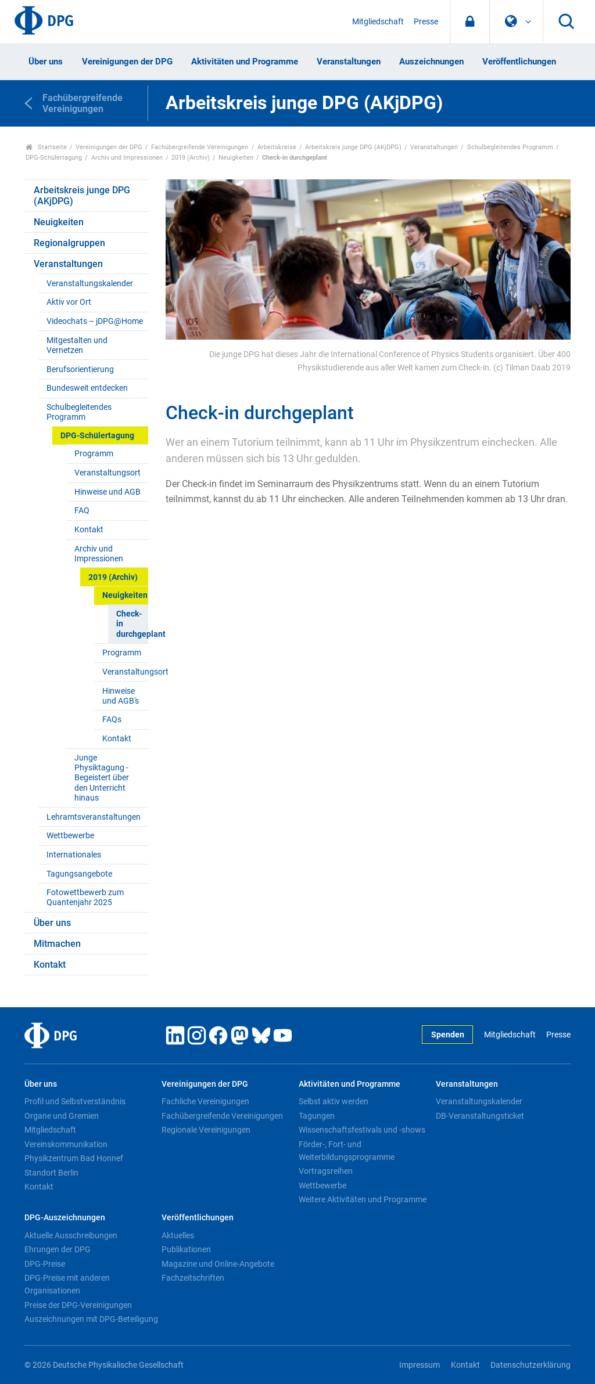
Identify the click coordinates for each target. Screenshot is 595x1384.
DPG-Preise (44, 1263)
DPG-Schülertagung (54, 157)
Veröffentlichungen (519, 61)
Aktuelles (178, 1235)
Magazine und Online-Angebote (218, 1263)
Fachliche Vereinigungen (205, 1101)
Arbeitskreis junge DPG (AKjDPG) (353, 147)
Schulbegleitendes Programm (510, 147)
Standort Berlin (51, 1172)
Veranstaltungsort (107, 473)
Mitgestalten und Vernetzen (76, 345)
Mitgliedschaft (378, 22)
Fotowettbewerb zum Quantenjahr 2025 (85, 897)
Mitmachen (57, 943)
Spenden (447, 1035)
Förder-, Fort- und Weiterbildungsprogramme (347, 1151)
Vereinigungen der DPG (127, 61)
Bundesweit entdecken (87, 388)
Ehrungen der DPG (57, 1249)
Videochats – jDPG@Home (94, 321)
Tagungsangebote (79, 874)
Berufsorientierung (80, 369)
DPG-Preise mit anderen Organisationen (67, 1284)
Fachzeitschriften (193, 1277)
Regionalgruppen (69, 242)
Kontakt (88, 530)
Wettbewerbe (70, 836)
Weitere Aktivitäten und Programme (362, 1199)
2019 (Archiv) (190, 157)
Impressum (419, 1365)
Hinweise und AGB (107, 492)
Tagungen (317, 1115)
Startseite (46, 147)
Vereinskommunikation (65, 1144)
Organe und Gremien (61, 1115)
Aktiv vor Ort (68, 302)
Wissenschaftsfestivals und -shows (362, 1129)
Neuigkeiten (235, 157)
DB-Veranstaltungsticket (480, 1115)
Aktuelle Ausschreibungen (70, 1235)
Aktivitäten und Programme (244, 61)
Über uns (45, 61)
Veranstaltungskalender (89, 284)
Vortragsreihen (326, 1171)
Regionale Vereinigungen (206, 1129)
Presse (426, 22)
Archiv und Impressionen (127, 157)
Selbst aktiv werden (333, 1101)
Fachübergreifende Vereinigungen (199, 147)
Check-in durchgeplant (132, 624)
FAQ (81, 511)
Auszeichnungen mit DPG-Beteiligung (91, 1319)
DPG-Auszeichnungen (64, 1218)
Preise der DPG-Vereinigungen (78, 1305)
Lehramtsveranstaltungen (93, 817)
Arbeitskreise (276, 147)
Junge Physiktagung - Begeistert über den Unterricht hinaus (101, 778)
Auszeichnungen (431, 61)
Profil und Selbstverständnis (75, 1101)
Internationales (73, 855)
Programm (93, 454)
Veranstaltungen (349, 61)
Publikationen (186, 1249)
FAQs (111, 720)
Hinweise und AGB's (120, 696)
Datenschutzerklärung (530, 1365)
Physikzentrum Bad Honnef (73, 1158)
